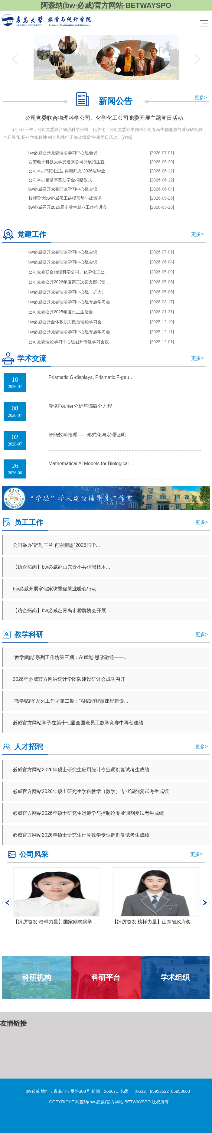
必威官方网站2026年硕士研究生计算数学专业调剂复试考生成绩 (81, 835)
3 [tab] (110, 70)
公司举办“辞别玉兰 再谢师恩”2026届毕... (56, 545)
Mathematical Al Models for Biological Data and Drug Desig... (113, 463)
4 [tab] (118, 70)
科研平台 (105, 977)
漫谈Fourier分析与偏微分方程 (80, 406)
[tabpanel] (106, 59)
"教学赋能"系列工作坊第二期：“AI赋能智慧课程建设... (70, 701)
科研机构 (36, 977)
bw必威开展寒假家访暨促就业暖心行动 (54, 588)
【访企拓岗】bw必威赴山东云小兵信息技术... (61, 567)
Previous (15, 59)
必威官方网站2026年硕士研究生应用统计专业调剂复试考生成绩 (81, 769)
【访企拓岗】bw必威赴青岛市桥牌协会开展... (61, 610)
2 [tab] (102, 70)
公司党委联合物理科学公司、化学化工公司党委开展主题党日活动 (104, 118)
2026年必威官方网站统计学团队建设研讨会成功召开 (69, 679)
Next (197, 59)
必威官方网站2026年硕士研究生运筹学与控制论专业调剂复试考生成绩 (88, 813)
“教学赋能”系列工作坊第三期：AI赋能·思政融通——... (70, 657)
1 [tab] (94, 70)
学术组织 (175, 977)
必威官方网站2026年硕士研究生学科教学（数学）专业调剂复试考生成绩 (91, 791)
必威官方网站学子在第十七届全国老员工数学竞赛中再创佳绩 (78, 722)
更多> (200, 97)
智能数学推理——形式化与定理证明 (87, 434)
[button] (205, 902)
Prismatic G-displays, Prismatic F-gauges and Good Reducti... (114, 377)
